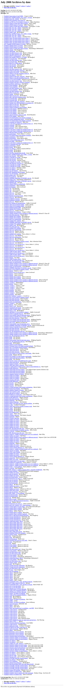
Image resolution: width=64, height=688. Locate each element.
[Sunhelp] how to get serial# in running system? (16, 241)
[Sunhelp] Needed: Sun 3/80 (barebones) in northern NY (19, 103)
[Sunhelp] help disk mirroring (12, 215)
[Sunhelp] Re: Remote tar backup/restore (15, 203)
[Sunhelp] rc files (8, 405)
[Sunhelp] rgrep (8, 537)
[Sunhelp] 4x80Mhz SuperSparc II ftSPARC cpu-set (18, 178)
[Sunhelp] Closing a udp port (11, 415)
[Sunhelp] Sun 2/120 (9, 322)
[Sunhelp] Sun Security (10, 64)
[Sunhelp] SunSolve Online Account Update (15, 645)
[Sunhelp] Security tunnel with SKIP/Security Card (17, 360)
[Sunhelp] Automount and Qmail (12, 307)
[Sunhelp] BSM (8, 337)
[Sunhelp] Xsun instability (11, 85)
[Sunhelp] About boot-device (11, 349)
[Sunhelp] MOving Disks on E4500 (13, 132)
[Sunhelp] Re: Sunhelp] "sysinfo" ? (13, 296)
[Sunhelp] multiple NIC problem (12, 221)
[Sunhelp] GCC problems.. (11, 661)
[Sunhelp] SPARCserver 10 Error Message (15, 589)
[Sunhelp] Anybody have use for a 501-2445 (15, 540)
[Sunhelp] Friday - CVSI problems (13, 466)
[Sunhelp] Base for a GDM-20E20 (13, 63)
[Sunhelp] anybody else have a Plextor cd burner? (17, 82)
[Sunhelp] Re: (8, 536)
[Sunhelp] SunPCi (9, 580)
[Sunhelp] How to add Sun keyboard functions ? (16, 500)
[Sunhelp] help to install (10, 499)
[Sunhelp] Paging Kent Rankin (12, 388)
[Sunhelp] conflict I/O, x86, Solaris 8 (14, 643)
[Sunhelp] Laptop (8, 94)
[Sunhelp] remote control (10, 534)
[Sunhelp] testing (8, 147)
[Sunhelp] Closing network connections (14, 565)
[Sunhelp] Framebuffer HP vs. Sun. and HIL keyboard (18, 581)
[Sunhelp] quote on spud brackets (13, 262)
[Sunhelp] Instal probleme (11, 471)
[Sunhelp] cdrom (8, 573)
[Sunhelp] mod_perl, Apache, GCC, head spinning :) (18, 505)
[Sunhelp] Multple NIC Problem (12, 209)
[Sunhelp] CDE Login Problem (12, 452)
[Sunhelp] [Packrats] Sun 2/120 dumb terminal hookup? (18, 346)
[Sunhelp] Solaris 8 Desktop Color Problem (15, 107)
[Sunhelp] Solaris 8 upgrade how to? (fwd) (15, 316)
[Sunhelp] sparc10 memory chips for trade (15, 114)
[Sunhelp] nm (7, 497)
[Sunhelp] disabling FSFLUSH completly (15, 533)
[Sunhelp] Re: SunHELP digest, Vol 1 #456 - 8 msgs (18, 33)
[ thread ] (17, 6)
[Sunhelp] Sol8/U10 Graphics (12, 375)
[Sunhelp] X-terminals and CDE (12, 144)
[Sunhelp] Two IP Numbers (11, 170)
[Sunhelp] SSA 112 (9, 193)
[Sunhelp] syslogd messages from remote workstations (18, 387)
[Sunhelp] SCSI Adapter (10, 109)
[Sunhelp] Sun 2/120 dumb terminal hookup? (16, 347)
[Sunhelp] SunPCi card (10, 32)
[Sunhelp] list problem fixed (11, 412)
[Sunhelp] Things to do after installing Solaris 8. (16, 73)
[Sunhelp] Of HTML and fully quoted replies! (16, 658)
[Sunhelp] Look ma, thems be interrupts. (14, 649)
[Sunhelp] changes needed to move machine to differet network (20, 265)
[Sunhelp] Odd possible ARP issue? (13, 522)
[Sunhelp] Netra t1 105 (10, 306)
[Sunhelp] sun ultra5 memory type (13, 53)
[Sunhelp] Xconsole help (10, 58)
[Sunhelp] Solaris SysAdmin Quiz (13, 671)
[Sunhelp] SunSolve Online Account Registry (16, 637)
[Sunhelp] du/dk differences (11, 368)
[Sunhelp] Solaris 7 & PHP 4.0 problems (14, 593)
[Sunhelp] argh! (8, 343)
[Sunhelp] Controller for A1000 (12, 157)
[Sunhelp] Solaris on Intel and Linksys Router (16, 23)
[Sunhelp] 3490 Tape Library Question (14, 365)
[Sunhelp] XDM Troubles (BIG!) (13, 251)
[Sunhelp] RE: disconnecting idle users (14, 260)
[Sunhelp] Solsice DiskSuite (11, 402)
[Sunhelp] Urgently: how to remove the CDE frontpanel (18, 673)
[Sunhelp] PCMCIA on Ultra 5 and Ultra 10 (15, 627)
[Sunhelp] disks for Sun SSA (11, 92)
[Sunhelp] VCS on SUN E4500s (12, 79)
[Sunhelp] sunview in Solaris (11, 450)
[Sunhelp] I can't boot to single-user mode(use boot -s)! (18, 123)
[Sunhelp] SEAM (8, 67)
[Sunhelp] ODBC (8, 601)
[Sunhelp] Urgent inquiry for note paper (14, 461)
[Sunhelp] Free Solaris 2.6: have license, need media (18, 353)
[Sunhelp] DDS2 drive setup (11, 490)
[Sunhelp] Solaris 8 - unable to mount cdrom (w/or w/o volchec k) (21, 464)
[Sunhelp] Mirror (8, 484)
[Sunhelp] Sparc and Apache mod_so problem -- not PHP (19, 608)
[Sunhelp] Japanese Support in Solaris (14, 374)
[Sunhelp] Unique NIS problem (12, 670)
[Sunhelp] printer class (10, 175)
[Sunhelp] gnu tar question (11, 474)
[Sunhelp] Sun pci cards (10, 655)
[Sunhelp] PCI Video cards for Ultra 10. (14, 583)
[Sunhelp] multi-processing (11, 626)
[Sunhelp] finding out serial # (12, 419)
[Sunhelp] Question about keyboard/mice (15, 623)
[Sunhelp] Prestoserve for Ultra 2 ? (13, 478)
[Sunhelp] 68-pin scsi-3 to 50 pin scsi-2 (14, 244)
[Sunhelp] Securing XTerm (11, 530)
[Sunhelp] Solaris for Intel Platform (13, 344)
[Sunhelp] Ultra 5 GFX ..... (11, 621)
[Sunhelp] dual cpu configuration (13, 219)
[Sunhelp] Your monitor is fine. (12, 391)
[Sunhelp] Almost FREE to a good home (14, 184)
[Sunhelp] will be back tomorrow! (13, 662)
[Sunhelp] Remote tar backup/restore (14, 195)
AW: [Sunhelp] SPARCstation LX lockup (15, 44)
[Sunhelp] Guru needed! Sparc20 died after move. (17, 315)
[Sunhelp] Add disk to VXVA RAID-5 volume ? (16, 312)
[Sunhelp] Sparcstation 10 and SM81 (14, 16)
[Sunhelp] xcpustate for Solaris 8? (13, 122)
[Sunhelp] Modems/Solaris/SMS (12, 207)
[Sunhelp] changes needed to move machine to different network (21, 213)
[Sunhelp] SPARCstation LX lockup (13, 25)
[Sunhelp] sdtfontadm (10, 51)
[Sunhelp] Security (9, 383)
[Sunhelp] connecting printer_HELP (13, 521)
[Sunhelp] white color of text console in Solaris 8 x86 (18, 406)
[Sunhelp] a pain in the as (11, 609)
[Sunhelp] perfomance (10, 137)
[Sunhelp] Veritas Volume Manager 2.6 (14, 447)
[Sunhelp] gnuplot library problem (13, 508)
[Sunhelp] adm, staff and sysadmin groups (15, 97)
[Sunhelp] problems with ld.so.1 (12, 84)
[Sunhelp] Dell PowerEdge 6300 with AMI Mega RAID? (19, 664)
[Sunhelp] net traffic (9, 141)
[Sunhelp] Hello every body (11, 459)
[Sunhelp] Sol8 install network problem (14, 357)
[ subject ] (23, 6)
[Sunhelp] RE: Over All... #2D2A (13, 28)
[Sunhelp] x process (9, 431)
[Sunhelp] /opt (8, 188)
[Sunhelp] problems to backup (12, 198)
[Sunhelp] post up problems (11, 571)
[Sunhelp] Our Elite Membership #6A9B (15, 153)
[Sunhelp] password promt (11, 603)
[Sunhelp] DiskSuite (9, 400)
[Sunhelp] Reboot (8, 257)
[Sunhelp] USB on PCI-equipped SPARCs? (15, 590)
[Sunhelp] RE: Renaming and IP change (14, 172)
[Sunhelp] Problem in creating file (13, 394)
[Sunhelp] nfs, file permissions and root (14, 331)
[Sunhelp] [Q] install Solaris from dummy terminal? (17, 117)
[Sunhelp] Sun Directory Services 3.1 (14, 163)
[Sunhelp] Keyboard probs (11, 477)
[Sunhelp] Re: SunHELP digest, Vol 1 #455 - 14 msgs (18, 17)
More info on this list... (10, 7)
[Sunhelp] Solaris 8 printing (11, 363)
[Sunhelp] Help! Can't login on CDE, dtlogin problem (18, 403)
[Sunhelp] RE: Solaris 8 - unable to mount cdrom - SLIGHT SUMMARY (23, 469)
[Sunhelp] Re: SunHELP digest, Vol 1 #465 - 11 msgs (18, 154)
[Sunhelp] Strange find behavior (12, 517)
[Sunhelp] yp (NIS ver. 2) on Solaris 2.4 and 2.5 (16, 22)
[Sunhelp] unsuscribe (9, 458)
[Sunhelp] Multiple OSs (10, 182)
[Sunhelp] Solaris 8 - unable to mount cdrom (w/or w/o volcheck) (21, 434)
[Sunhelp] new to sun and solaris (12, 586)
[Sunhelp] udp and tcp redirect (12, 393)
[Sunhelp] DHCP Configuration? (12, 56)
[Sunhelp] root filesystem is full (12, 549)
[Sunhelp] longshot (9, 290)
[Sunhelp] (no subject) (10, 75)
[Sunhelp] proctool (9, 128)
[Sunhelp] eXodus (9, 50)
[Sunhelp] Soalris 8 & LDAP (11, 72)
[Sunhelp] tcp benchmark (10, 539)
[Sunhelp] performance (10, 134)
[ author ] (28, 6)
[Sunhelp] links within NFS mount (13, 531)
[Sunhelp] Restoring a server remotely (14, 631)
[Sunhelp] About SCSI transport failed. (14, 204)
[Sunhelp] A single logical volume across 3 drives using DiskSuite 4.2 (22, 366)
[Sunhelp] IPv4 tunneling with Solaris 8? (15, 20)
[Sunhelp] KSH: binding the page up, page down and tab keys (20, 620)
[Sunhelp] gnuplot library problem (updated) (16, 514)
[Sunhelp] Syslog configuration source (14, 119)
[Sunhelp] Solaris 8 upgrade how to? (13, 313)
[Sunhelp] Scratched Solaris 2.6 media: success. (16, 430)
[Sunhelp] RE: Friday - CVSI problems (14, 493)
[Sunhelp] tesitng (8, 150)
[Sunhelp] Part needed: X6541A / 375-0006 (15, 57)
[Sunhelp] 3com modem (10, 545)
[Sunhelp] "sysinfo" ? (10, 282)
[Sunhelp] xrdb (8, 564)
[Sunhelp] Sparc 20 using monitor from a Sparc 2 (17, 38)
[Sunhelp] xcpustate (9, 125)
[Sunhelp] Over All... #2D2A (11, 19)
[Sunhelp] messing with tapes (12, 380)
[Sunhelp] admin (8, 605)
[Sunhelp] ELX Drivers (10, 176)
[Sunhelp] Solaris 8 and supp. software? (14, 70)
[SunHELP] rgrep (8, 570)
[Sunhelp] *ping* (8, 408)
